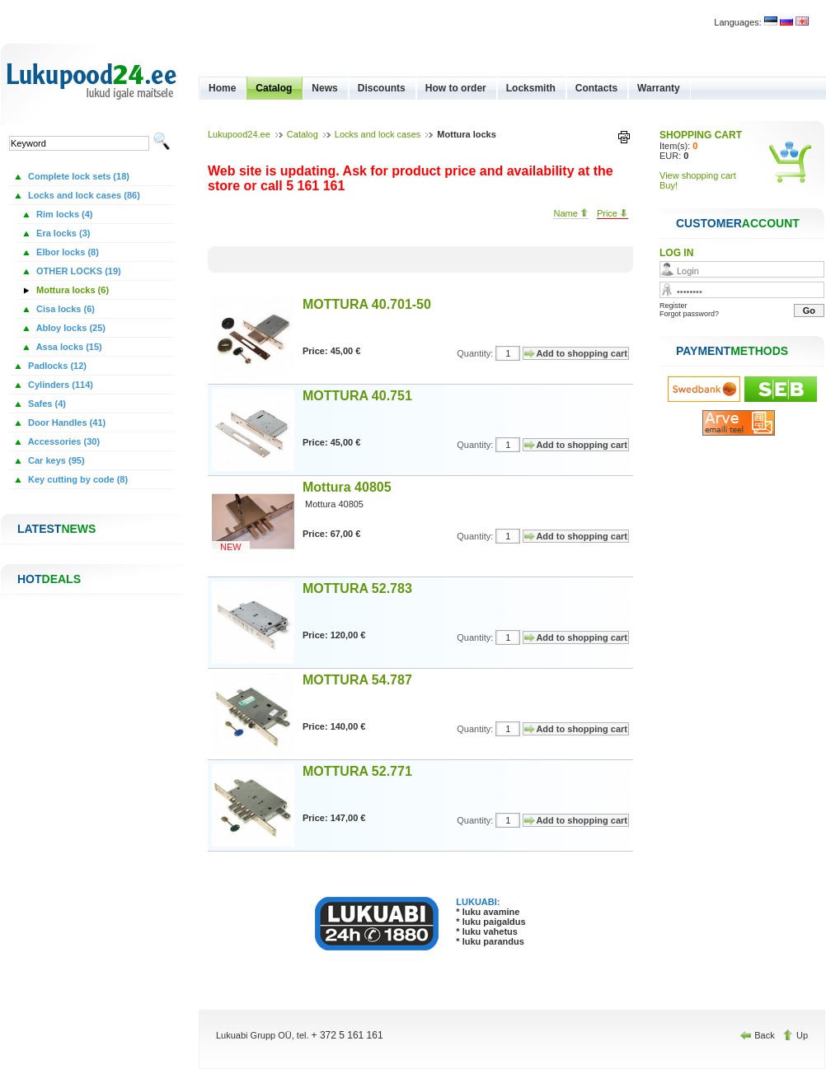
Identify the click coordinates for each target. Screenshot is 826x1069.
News (324, 88)
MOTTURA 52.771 (357, 771)
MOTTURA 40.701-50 (367, 304)
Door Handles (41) (66, 422)
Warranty (658, 88)
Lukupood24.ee (239, 134)
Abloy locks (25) (70, 328)
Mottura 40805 (347, 487)
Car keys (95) (55, 460)
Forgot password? (689, 314)
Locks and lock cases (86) (83, 195)
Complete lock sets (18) (77, 176)
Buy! (668, 185)
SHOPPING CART (700, 135)
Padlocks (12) (56, 366)
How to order (455, 88)
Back (758, 1035)
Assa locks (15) (68, 347)
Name (570, 213)
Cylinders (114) (59, 385)
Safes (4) (46, 403)
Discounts (382, 88)
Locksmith (531, 88)
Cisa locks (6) (64, 309)
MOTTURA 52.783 (357, 588)
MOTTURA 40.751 (357, 396)
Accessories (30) (63, 441)
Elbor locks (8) (66, 252)
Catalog (274, 88)
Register (673, 305)
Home (222, 88)
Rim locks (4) (63, 214)
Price (612, 213)
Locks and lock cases (378, 134)
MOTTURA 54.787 (357, 680)
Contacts (596, 88)
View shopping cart (697, 175)
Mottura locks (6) (71, 290)
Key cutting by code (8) (77, 479)
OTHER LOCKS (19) (77, 271)
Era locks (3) (62, 233)
